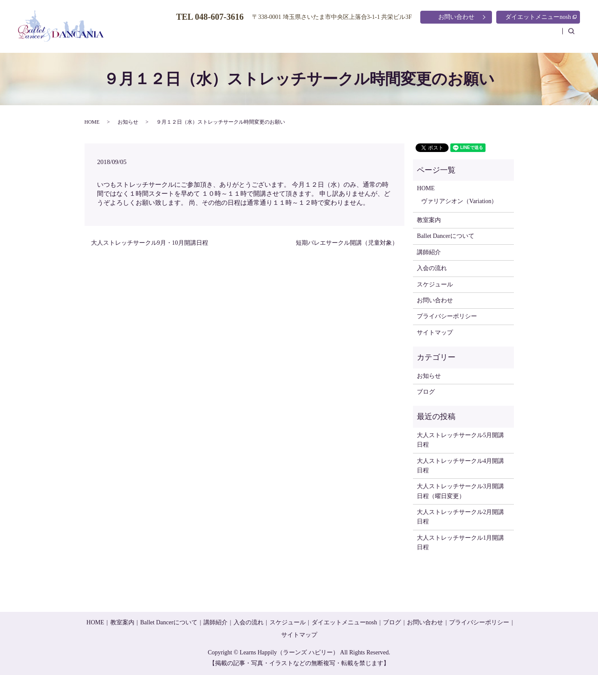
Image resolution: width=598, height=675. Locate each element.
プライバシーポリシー (447, 316)
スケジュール (499, 36)
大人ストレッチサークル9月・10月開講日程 (149, 243)
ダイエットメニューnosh (541, 17)
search (575, 35)
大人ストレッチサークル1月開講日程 (460, 542)
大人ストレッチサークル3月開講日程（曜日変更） (460, 491)
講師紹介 (403, 36)
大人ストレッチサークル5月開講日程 (460, 440)
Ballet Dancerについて (344, 36)
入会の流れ (448, 36)
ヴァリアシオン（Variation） (459, 201)
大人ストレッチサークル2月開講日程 (460, 517)
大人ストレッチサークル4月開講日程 (460, 466)
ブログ (544, 36)
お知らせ (128, 122)
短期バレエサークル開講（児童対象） (347, 243)
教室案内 (285, 36)
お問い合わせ (456, 17)
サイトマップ (435, 332)
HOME (246, 36)
